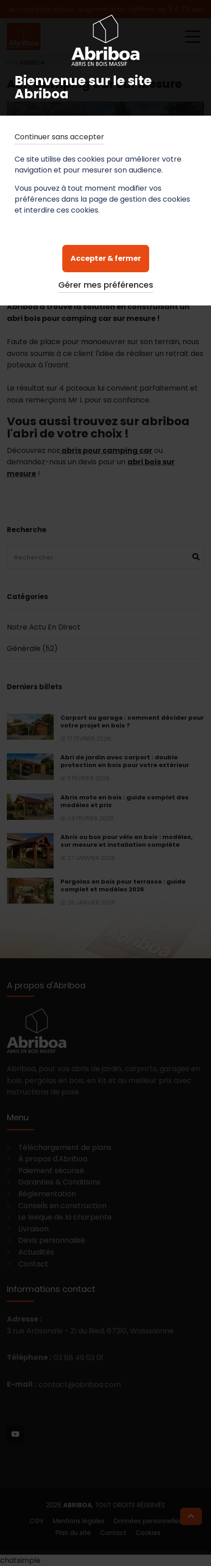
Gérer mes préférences (105, 284)
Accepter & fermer (105, 258)
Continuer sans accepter (59, 137)
